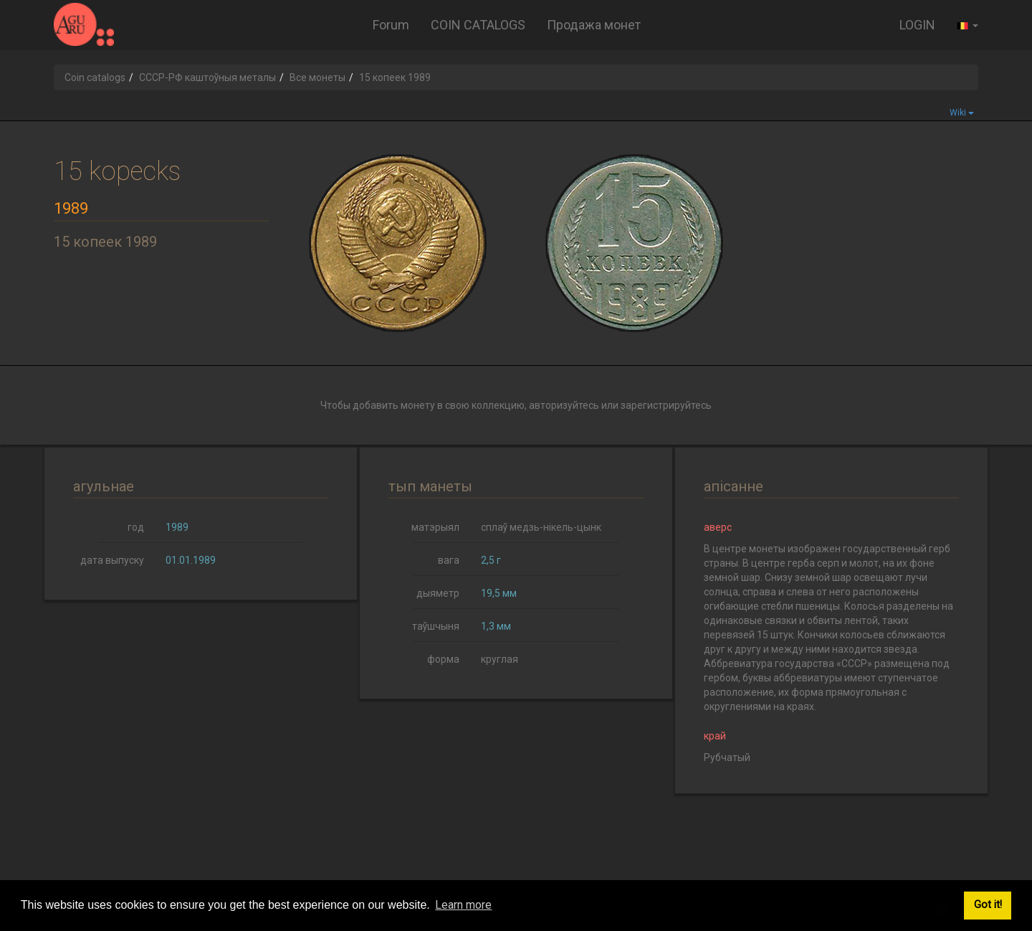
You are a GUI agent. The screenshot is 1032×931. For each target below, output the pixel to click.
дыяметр (437, 593)
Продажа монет (594, 24)
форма (443, 659)
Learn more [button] (463, 905)
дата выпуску (112, 560)
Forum (391, 24)
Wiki (962, 113)
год (136, 527)
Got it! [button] (988, 905)
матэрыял (435, 527)
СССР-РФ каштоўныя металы (207, 77)
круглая (499, 659)
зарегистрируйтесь (666, 405)
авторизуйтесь (564, 405)
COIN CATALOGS (478, 24)
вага (448, 560)
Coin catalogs (94, 77)
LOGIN (917, 24)
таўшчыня (435, 626)
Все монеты (317, 77)
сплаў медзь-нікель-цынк (541, 527)
